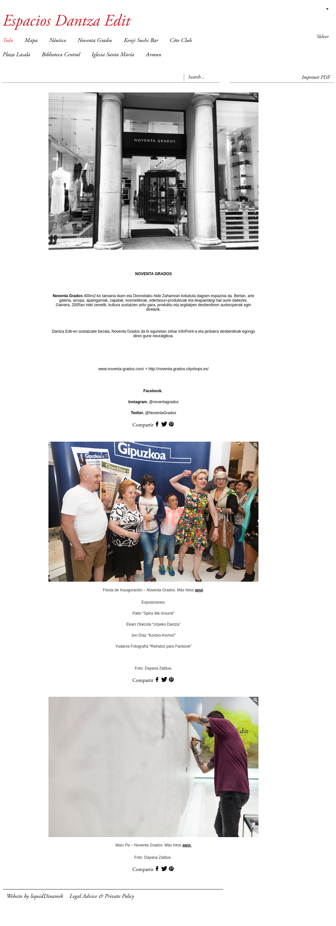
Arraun (153, 55)
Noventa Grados (95, 41)
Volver (323, 36)
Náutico (57, 41)
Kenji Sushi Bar (141, 41)
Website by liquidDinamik (34, 896)
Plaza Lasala (16, 55)
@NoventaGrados (153, 413)
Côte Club (181, 41)
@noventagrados (153, 402)
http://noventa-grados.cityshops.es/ (177, 369)
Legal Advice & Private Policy (101, 896)
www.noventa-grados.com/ (121, 369)
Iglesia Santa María (112, 55)
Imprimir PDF (316, 77)
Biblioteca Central (61, 55)
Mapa (31, 41)
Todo (8, 41)
